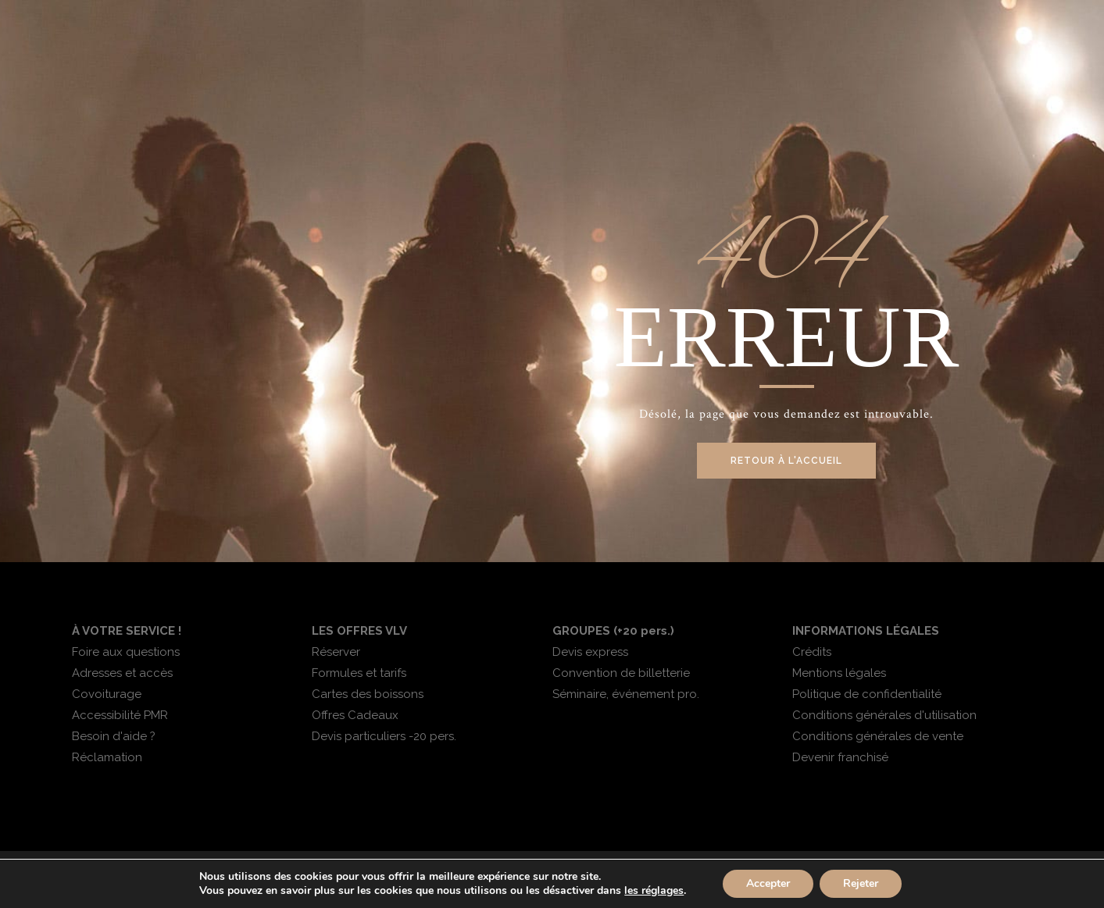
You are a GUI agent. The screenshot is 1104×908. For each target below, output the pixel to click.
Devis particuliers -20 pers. (384, 736)
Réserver (336, 652)
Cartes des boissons (367, 694)
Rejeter (860, 883)
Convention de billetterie (621, 673)
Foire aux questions (126, 652)
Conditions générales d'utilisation (884, 715)
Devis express (590, 652)
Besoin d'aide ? (113, 736)
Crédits (811, 652)
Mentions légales (839, 673)
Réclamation (107, 757)
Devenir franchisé (840, 757)
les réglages (654, 891)
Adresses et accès (122, 673)
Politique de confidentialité (866, 694)
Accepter (768, 883)
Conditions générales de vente (877, 736)
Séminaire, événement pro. (625, 694)
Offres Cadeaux (355, 715)
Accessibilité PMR (120, 715)
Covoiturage (106, 694)
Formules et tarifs (359, 673)
